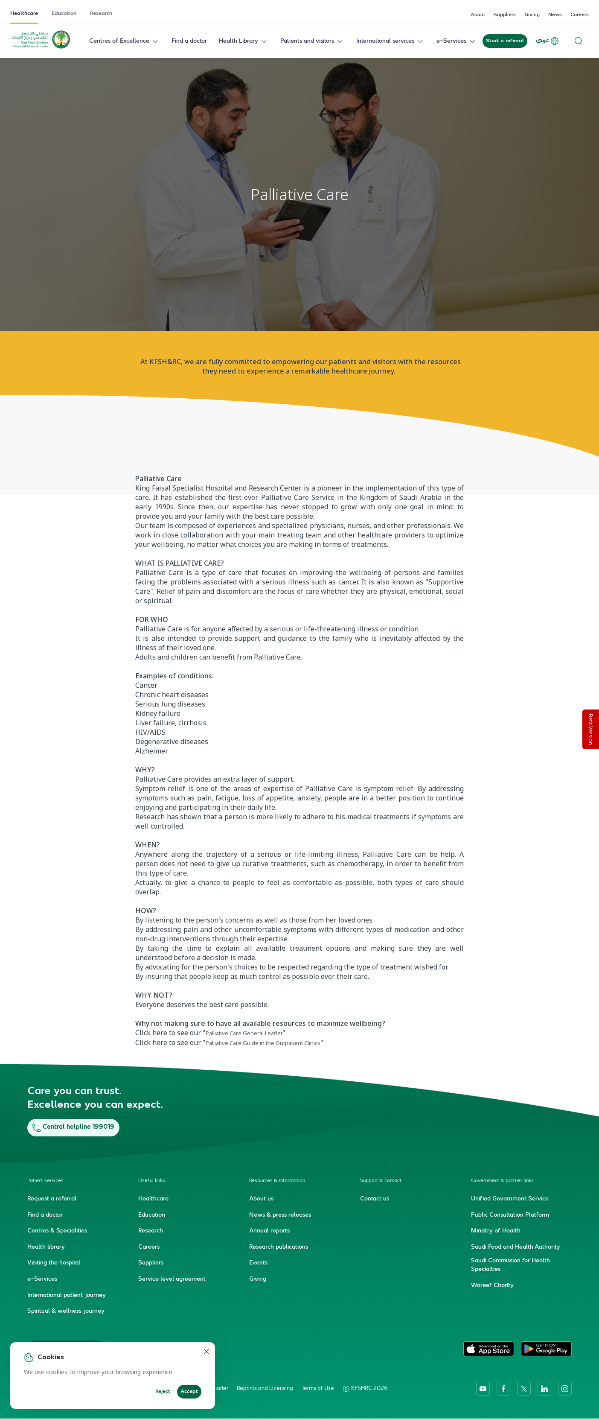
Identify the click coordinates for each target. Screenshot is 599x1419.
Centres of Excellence (124, 41)
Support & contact (380, 1180)
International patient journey (66, 1295)
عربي (548, 41)
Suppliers (505, 15)
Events (258, 1263)
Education (64, 14)
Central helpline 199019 (73, 1127)
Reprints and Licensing (265, 1388)
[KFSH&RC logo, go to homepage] (41, 48)
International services (390, 41)
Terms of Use (318, 1388)
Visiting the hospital (53, 1263)
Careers (579, 15)
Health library (46, 1247)
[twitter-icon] (524, 1388)
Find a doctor (189, 41)
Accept (189, 1391)
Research (101, 14)
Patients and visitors (312, 41)
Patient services (45, 1180)
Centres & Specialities (57, 1230)
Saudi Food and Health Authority (515, 1247)
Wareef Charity (492, 1285)
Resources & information (277, 1180)
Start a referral (505, 41)
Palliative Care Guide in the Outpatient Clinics (263, 1043)
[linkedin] (544, 1388)
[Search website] (578, 41)
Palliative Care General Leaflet (244, 1033)
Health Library (243, 41)
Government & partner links (502, 1180)
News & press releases (280, 1215)
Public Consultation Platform (510, 1215)
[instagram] (565, 1388)
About (478, 15)
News (555, 15)
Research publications (278, 1247)
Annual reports (269, 1230)
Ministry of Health (495, 1230)
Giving (532, 15)
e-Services (456, 41)
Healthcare (24, 14)
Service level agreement (172, 1279)
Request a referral (51, 1198)
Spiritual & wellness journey (66, 1311)
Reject (162, 1391)
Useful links (151, 1180)
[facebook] (503, 1388)
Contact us (374, 1198)
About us (261, 1198)
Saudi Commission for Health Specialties (510, 1265)
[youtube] (483, 1388)
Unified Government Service (510, 1198)
